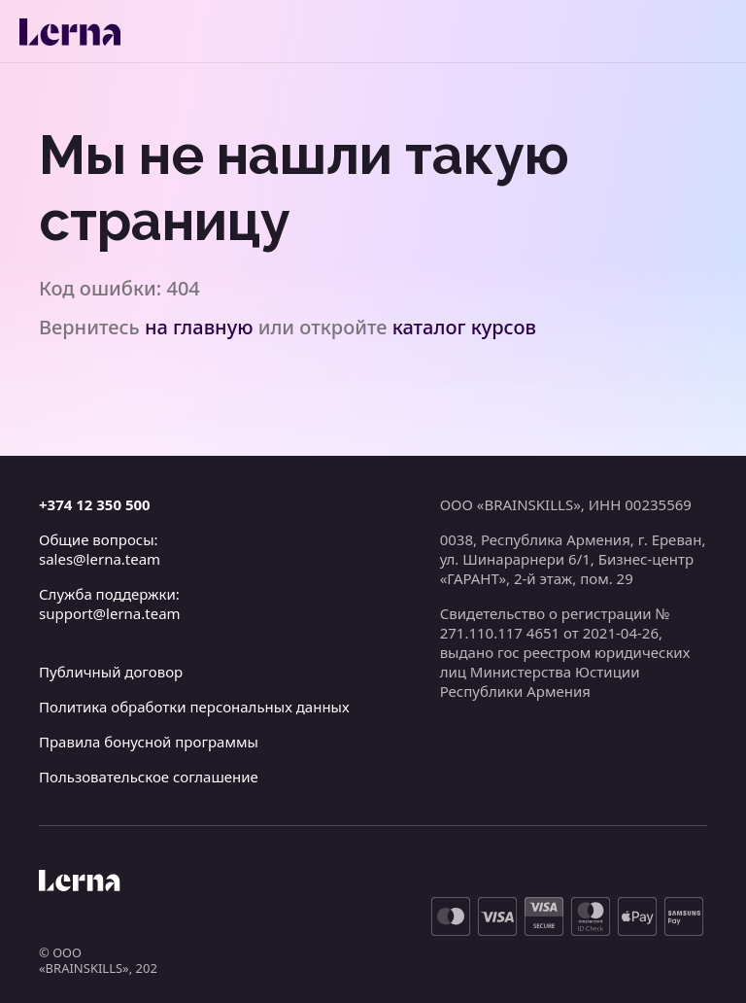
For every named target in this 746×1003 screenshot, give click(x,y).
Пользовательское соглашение (148, 776)
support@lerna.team (110, 613)
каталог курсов (464, 327)
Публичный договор (111, 671)
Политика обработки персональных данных (194, 706)
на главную (199, 327)
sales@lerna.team (99, 559)
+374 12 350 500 (95, 504)
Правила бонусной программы (148, 741)
